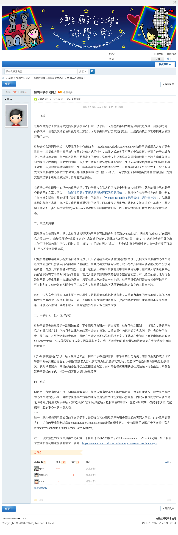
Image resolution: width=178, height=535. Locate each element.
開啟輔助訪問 (171, 2)
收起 (167, 462)
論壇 (10, 78)
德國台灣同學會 (3, 78)
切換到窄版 (174, 2)
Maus (41, 481)
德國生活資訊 (23, 78)
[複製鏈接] (68, 92)
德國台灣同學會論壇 (165, 518)
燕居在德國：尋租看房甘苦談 (49, 78)
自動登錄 (157, 54)
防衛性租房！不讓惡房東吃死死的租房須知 (95, 192)
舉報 (169, 500)
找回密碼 (171, 54)
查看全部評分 (40, 488)
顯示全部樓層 (73, 99)
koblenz (8, 99)
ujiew (41, 468)
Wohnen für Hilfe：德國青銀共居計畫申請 (130, 197)
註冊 (169, 59)
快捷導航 (163, 64)
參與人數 (40, 462)
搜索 (81, 71)
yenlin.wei (43, 475)
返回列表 (169, 84)
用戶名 (112, 54)
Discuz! (17, 518)
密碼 (111, 59)
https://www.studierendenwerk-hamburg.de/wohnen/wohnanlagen (119, 443)
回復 (40, 500)
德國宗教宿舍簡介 (76, 78)
